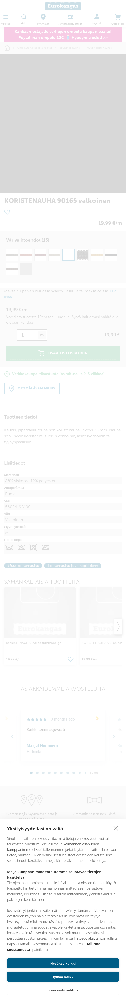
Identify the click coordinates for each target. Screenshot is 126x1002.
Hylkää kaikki (63, 977)
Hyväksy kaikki (63, 963)
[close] (116, 828)
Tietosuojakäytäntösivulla (94, 938)
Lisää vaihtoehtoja (62, 990)
